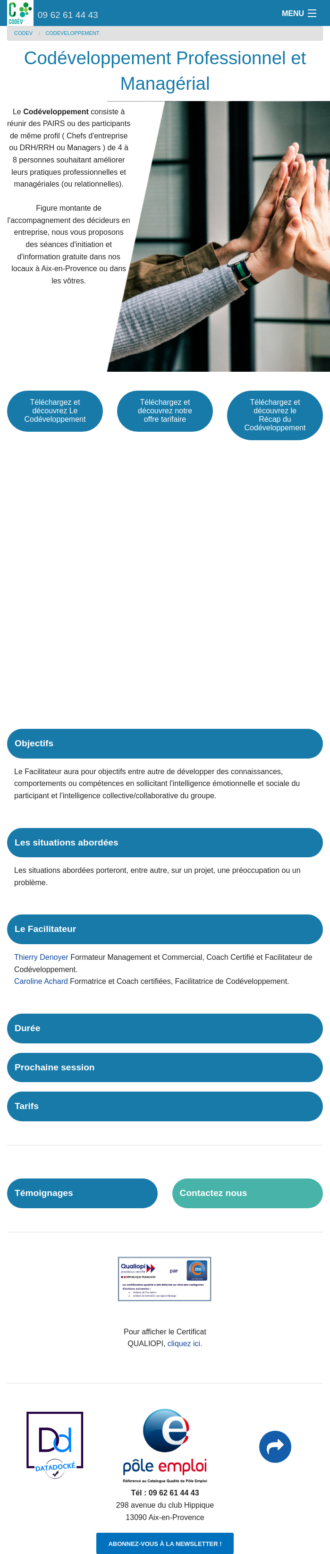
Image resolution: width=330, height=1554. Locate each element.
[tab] (165, 744)
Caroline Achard (41, 981)
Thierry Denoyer (41, 957)
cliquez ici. (185, 1344)
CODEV (23, 33)
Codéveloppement (72, 33)
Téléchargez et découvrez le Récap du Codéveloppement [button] (275, 415)
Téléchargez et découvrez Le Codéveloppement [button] (55, 410)
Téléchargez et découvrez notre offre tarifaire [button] (165, 410)
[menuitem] (29, 33)
